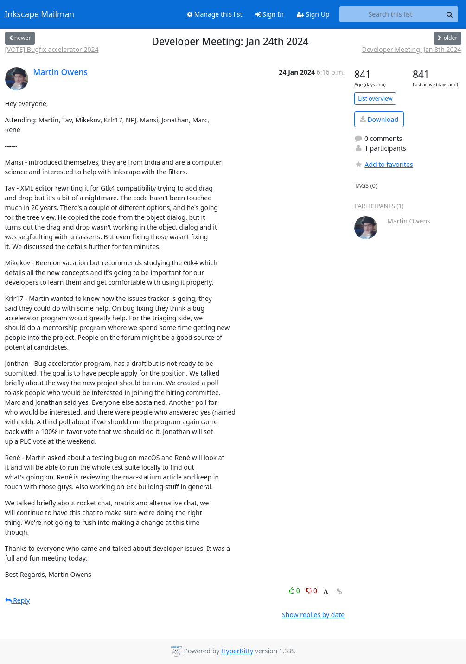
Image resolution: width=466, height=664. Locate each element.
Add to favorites (383, 164)
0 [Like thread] (295, 590)
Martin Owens (60, 71)
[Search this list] (390, 14)
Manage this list (215, 14)
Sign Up (313, 14)
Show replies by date (313, 614)
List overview (375, 98)
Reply (17, 600)
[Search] (449, 14)
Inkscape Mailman (40, 14)
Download (379, 119)
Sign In (269, 14)
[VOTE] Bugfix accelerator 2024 (52, 49)
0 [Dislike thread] (311, 590)
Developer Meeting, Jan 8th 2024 (411, 49)
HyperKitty (237, 650)
